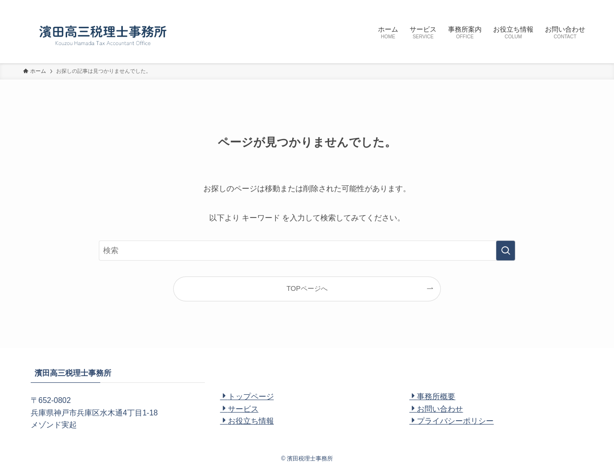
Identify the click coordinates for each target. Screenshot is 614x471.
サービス (239, 409)
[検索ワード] (307, 251)
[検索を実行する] (505, 251)
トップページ (247, 396)
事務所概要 (432, 396)
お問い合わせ (436, 409)
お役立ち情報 (247, 421)
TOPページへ (306, 288)
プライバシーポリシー (451, 421)
